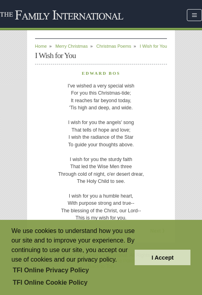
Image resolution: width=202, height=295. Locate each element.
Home (41, 46)
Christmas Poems (113, 46)
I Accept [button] (162, 257)
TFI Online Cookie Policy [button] (50, 282)
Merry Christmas (71, 46)
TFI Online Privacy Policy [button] (51, 270)
